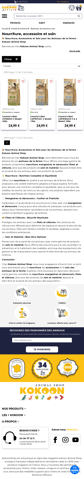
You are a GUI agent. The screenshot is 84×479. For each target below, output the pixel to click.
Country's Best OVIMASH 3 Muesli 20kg (12, 119)
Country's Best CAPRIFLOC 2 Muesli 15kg (40, 119)
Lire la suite (74, 51)
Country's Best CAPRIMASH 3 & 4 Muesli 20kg (67, 119)
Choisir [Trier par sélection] (42, 66)
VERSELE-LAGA (8, 109)
